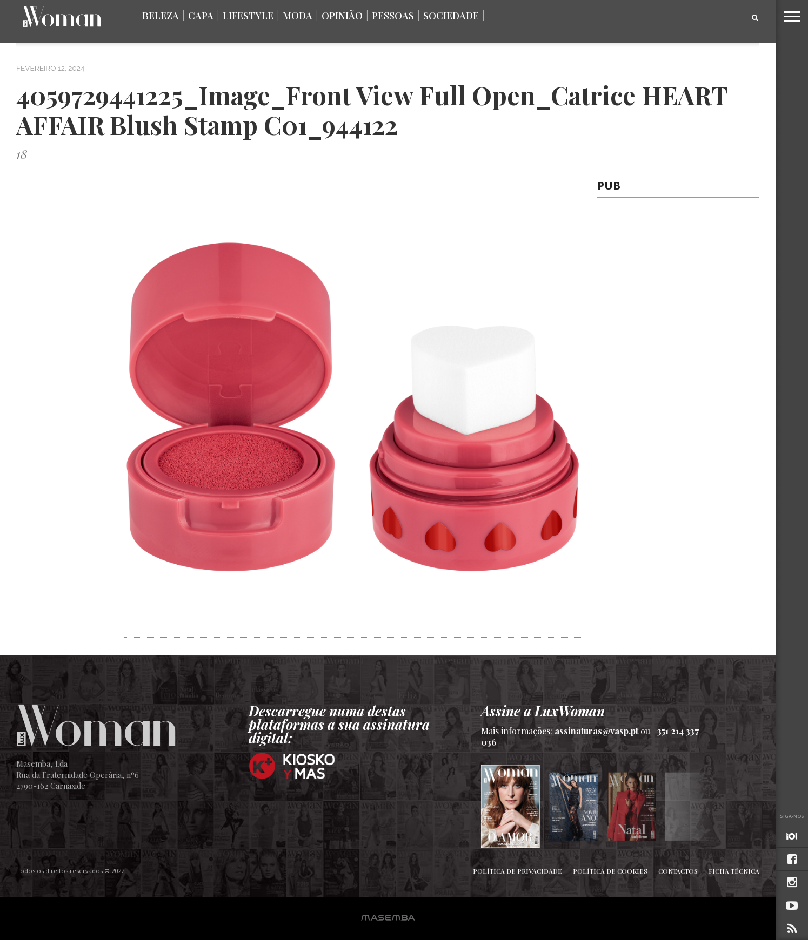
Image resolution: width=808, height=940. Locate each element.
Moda (297, 15)
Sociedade (451, 15)
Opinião (342, 15)
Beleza (160, 15)
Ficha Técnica (734, 871)
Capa (200, 15)
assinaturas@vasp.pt (596, 730)
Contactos (678, 871)
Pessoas (393, 15)
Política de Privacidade (517, 871)
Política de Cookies (610, 871)
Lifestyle (248, 15)
